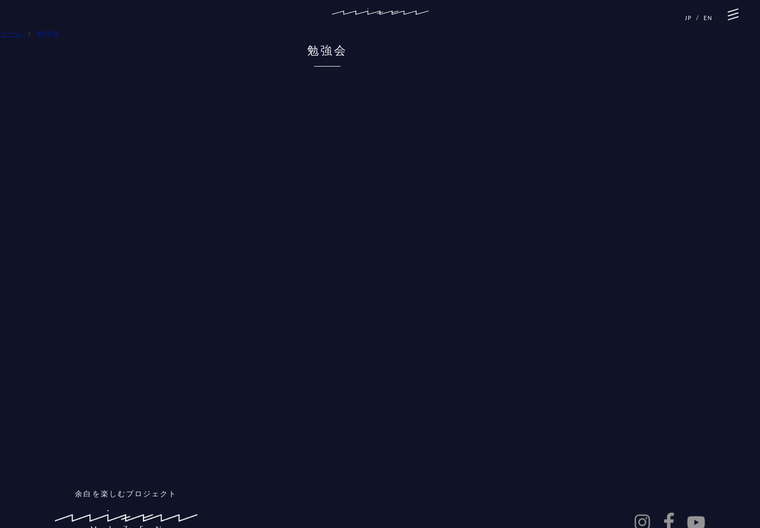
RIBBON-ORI (120, 268)
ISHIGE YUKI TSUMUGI (141, 234)
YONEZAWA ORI (127, 99)
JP (688, 18)
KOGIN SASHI (122, 166)
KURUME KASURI (129, 335)
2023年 (595, 98)
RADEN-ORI (118, 302)
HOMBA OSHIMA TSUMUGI (150, 369)
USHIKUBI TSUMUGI (136, 403)
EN (708, 18)
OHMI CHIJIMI (124, 200)
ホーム (11, 34)
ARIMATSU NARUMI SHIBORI (154, 132)
